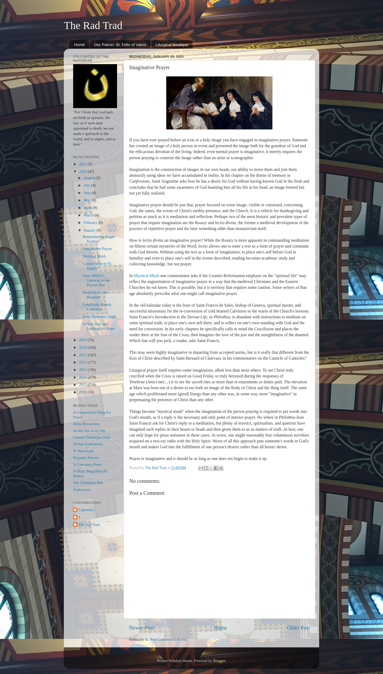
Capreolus (86, 510)
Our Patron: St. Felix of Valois (120, 44)
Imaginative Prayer (97, 248)
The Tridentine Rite (88, 482)
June (88, 193)
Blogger (219, 661)
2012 (83, 392)
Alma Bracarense (86, 424)
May (88, 200)
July (87, 185)
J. (79, 517)
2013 (83, 385)
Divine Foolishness (88, 444)
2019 (83, 340)
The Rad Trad (93, 25)
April (88, 208)
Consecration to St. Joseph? (97, 265)
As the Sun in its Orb (89, 431)
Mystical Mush (146, 275)
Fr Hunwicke (83, 451)
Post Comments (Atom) (168, 639)
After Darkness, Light (99, 316)
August (90, 178)
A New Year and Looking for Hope (98, 326)
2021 (83, 164)
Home (79, 44)
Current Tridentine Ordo (91, 437)
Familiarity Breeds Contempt (97, 306)
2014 (83, 377)
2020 (83, 171)
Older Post (298, 628)
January (90, 230)
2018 (83, 347)
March (89, 215)
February (91, 222)
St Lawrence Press (87, 464)
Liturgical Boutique (172, 44)
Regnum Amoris (85, 457)
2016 (83, 362)
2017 (83, 355)
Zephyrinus (82, 489)
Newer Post (141, 628)
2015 (83, 370)
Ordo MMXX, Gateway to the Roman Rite (96, 280)
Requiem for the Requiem (95, 294)
